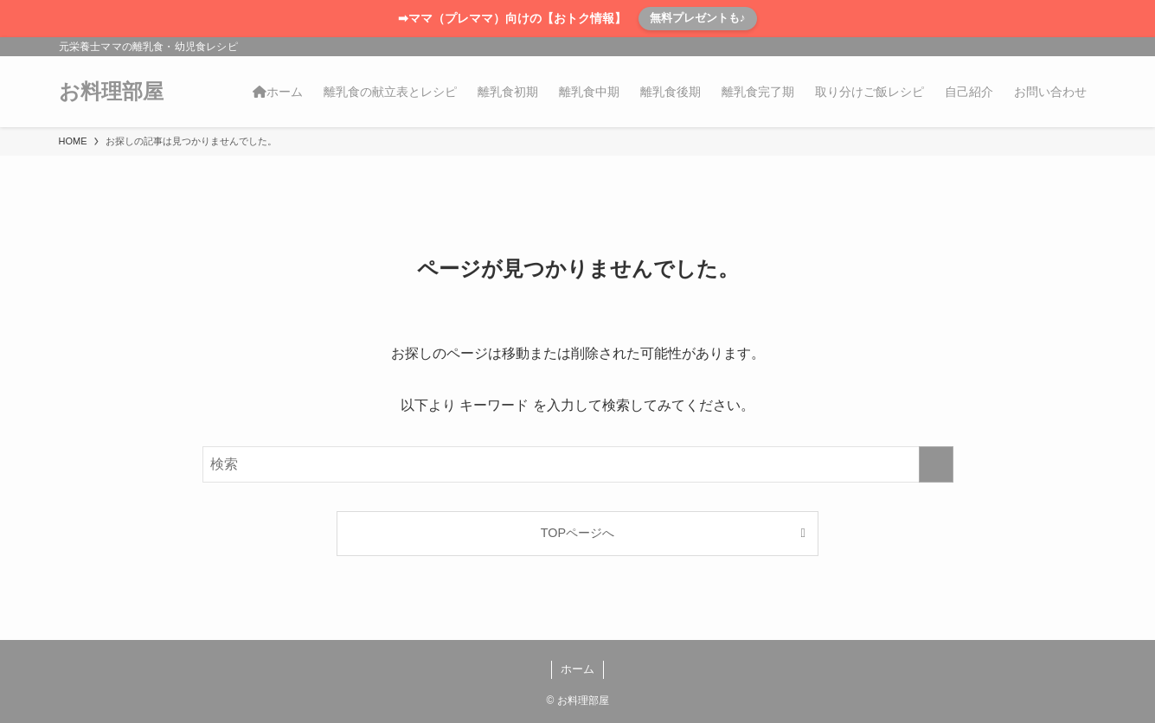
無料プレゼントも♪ (698, 17)
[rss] (1063, 46)
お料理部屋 (111, 91)
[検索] (1086, 46)
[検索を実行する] (936, 464)
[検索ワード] (577, 464)
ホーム (577, 668)
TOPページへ (577, 533)
